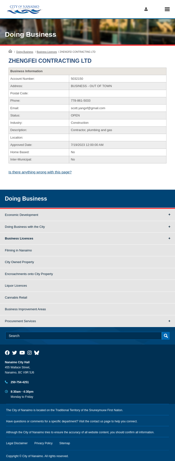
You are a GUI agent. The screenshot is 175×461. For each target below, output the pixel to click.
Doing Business (30, 34)
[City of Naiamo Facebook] (7, 352)
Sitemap (64, 443)
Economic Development (21, 215)
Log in (146, 9)
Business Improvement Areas (25, 309)
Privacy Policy (43, 443)
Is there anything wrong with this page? (40, 172)
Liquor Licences (16, 285)
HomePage (10, 51)
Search (156, 9)
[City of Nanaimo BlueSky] (38, 352)
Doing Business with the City (25, 227)
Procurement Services (20, 321)
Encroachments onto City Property (29, 274)
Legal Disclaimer (17, 443)
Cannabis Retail (16, 297)
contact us (96, 421)
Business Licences (47, 52)
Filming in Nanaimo (18, 250)
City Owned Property (19, 262)
